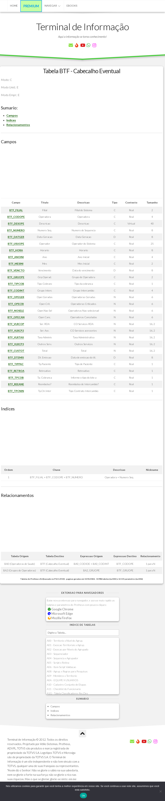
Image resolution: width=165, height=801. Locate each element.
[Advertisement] (81, 172)
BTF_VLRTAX (16, 337)
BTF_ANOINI (16, 257)
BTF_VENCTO (16, 270)
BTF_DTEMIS (16, 357)
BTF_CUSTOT (16, 350)
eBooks (72, 5)
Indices (11, 120)
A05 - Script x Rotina (58, 662)
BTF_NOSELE (16, 310)
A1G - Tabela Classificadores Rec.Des (67, 693)
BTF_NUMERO (16, 230)
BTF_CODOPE (16, 216)
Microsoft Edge (60, 613)
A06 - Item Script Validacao (61, 667)
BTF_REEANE (16, 384)
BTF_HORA (16, 250)
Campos (12, 115)
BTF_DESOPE (16, 223)
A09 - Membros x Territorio (62, 675)
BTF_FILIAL (16, 210)
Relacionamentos (18, 124)
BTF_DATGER (16, 236)
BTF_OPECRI (16, 303)
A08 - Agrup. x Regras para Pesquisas (67, 671)
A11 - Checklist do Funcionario (64, 688)
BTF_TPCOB (16, 377)
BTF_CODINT (16, 290)
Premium (31, 6)
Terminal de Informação (82, 26)
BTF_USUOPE (16, 243)
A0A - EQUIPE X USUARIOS (62, 680)
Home (14, 5)
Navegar (51, 5)
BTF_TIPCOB (16, 283)
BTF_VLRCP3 (16, 344)
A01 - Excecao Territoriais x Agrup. (66, 645)
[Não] (160, 791)
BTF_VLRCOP (16, 323)
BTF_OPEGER (16, 297)
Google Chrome (60, 609)
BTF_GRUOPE (16, 277)
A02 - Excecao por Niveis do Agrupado (67, 649)
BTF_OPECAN (16, 317)
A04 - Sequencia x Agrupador (62, 658)
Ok (83, 795)
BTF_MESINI (16, 263)
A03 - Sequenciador (57, 653)
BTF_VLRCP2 (16, 330)
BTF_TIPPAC (16, 364)
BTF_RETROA (16, 370)
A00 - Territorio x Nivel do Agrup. (65, 640)
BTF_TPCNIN (16, 390)
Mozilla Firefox (60, 618)
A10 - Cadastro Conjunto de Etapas (66, 684)
